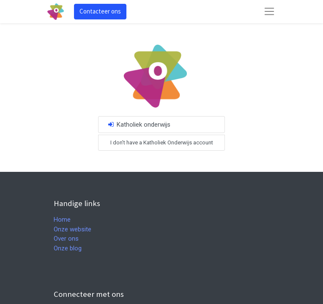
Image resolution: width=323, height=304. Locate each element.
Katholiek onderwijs (138, 124)
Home (62, 219)
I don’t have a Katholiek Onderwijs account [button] (161, 142)
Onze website (72, 229)
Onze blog (68, 248)
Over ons (66, 238)
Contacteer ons (100, 11)
